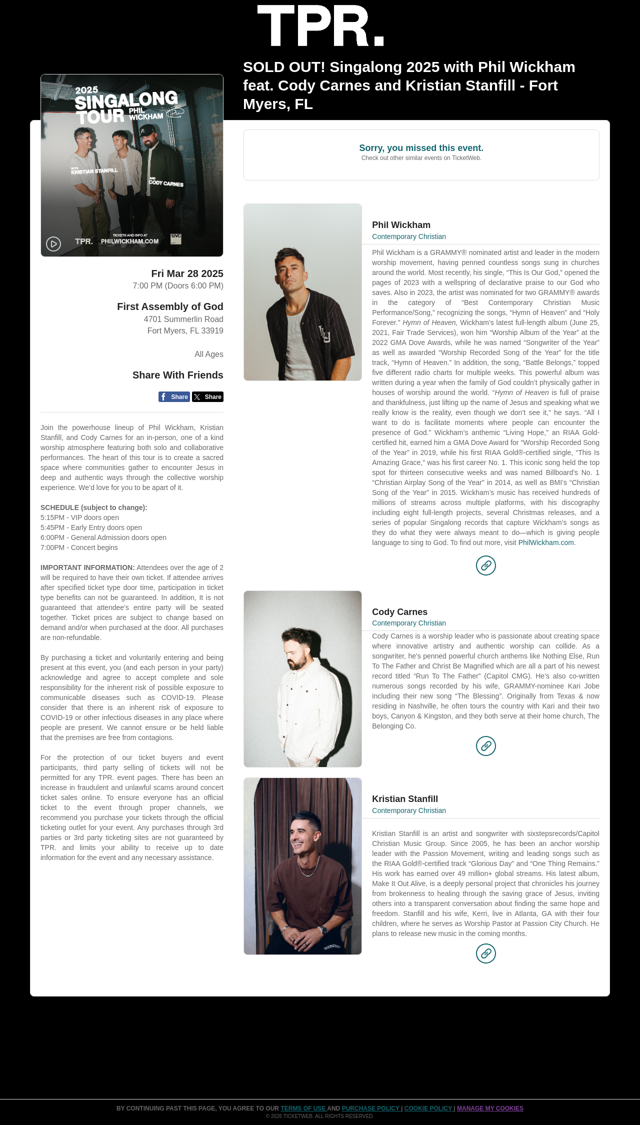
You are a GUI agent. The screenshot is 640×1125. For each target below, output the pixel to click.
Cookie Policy (429, 1108)
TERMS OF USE (303, 1108)
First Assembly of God (170, 306)
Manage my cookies (490, 1108)
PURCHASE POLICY (371, 1108)
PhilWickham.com (546, 542)
